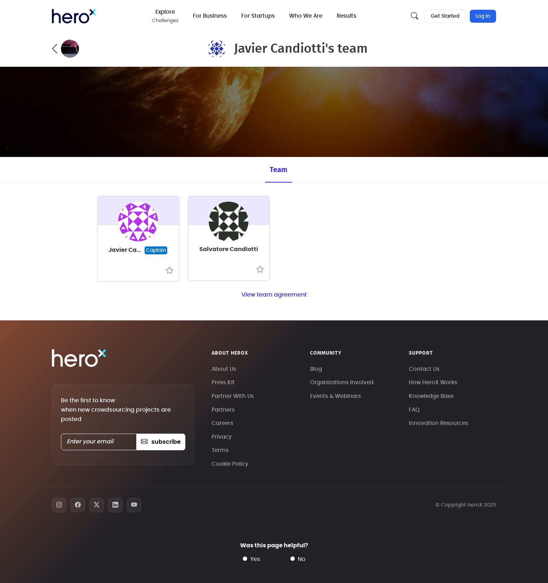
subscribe (160, 442)
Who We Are (305, 16)
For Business (210, 16)
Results (346, 16)
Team (278, 170)
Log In (483, 16)
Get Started (445, 16)
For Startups (258, 16)
